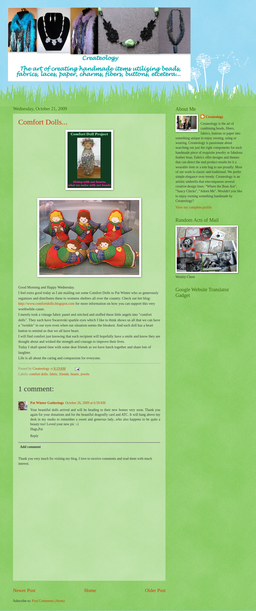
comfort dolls (38, 374)
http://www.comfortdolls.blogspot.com (46, 304)
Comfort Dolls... (43, 122)
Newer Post (24, 590)
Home (90, 590)
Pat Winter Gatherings (47, 403)
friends (64, 374)
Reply (34, 436)
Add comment (30, 447)
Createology (214, 117)
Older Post (155, 590)
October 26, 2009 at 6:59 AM (85, 403)
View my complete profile (194, 207)
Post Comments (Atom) (48, 601)
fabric (54, 374)
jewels (84, 374)
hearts (74, 374)
